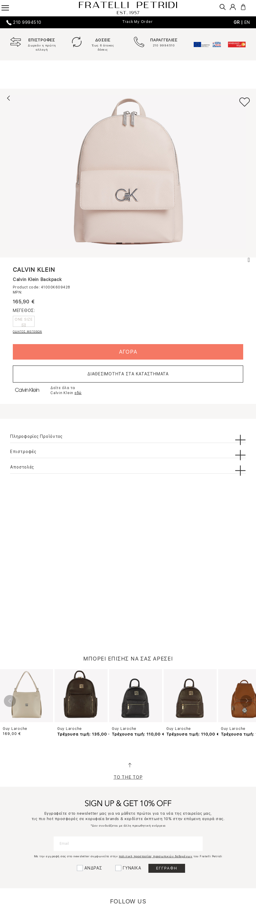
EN (247, 22)
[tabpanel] (128, 172)
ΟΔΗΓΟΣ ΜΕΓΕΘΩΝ (27, 331)
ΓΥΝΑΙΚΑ (132, 868)
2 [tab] (128, 246)
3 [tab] (137, 246)
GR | (239, 22)
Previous (10, 701)
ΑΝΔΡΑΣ (93, 868)
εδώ (78, 393)
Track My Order (137, 22)
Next (246, 701)
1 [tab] (119, 246)
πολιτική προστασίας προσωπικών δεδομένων (156, 856)
